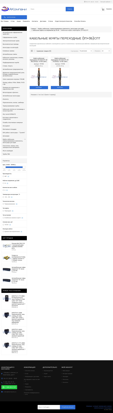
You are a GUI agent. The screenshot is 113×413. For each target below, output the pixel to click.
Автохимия (6, 136)
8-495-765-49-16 (8, 382)
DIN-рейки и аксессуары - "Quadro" (14, 132)
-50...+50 (8, 197)
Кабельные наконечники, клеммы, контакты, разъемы (13, 58)
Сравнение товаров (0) (44, 51)
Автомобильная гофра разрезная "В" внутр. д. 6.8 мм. (19, 268)
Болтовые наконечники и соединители (10, 118)
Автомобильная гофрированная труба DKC (12, 33)
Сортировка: (74, 51)
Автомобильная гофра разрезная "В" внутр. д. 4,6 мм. (19, 279)
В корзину (39, 87)
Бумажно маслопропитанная (12, 231)
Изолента (6, 99)
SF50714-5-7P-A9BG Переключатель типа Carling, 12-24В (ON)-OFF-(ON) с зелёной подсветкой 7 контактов (18, 347)
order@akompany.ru (9, 392)
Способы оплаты (80, 21)
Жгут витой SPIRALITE (9, 114)
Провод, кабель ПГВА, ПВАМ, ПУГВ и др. (13, 83)
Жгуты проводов (8, 151)
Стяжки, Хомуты (8, 66)
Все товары (5, 21)
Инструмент (6, 126)
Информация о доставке (32, 376)
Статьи (50, 21)
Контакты (35, 21)
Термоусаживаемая (10, 204)
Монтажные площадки (9, 129)
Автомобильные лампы (10, 54)
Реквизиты (26, 21)
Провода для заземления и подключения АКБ (11, 88)
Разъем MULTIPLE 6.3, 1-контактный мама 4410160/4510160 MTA (18, 246)
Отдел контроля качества (63, 21)
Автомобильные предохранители (13, 69)
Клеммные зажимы (8, 51)
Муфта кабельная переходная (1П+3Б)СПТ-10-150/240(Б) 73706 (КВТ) (39, 59)
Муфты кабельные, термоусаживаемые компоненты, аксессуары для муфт (13, 140)
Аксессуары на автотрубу (10, 47)
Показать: (98, 51)
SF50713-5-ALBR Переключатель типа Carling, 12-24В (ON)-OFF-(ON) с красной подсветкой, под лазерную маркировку (18, 317)
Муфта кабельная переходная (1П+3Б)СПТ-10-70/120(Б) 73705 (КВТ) (60, 59)
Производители (48, 371)
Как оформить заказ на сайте (32, 380)
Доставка (43, 21)
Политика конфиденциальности (31, 393)
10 (5, 183)
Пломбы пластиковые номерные (13, 122)
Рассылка (65, 379)
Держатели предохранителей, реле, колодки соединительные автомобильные (14, 74)
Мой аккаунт (66, 371)
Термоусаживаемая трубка (11, 106)
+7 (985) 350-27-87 (9, 383)
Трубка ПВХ (6, 154)
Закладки (65, 376)
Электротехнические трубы (11, 41)
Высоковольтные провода (10, 44)
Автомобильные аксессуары (11, 96)
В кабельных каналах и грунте (13, 218)
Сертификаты (29, 390)
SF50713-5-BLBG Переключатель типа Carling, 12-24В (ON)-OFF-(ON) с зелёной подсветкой (18, 333)
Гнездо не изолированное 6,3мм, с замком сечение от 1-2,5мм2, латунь (18, 257)
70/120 (7, 224)
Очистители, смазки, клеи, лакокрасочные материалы (11, 146)
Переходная (8, 211)
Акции (19, 21)
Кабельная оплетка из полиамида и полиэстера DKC (14, 110)
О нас (13, 21)
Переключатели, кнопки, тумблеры (13, 102)
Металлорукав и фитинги (10, 92)
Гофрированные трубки (10, 37)
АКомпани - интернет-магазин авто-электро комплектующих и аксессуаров (99, 407)
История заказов (67, 373)
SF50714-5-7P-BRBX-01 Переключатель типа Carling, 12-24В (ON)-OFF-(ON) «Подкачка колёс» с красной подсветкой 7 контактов (18, 300)
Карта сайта (47, 376)
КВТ (6, 176)
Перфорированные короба (11, 62)
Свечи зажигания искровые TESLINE (13, 79)
